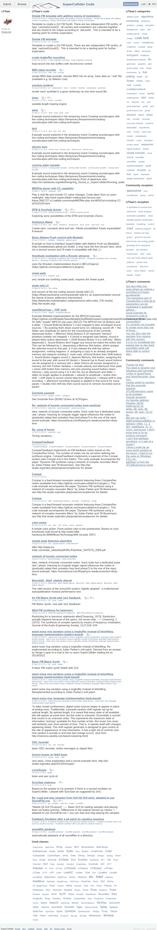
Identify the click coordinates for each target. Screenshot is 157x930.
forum (39, 929)
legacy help (59, 929)
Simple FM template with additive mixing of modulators (66, 16)
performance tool (134, 110)
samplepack (141, 136)
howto (149, 68)
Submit (7, 4)
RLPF (62, 894)
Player (77, 890)
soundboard (132, 195)
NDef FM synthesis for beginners (52, 610)
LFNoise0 (70, 868)
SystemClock (84, 911)
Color (108, 851)
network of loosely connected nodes (54, 556)
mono (142, 93)
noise (151, 97)
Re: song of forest (43, 429)
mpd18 (150, 93)
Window (108, 915)
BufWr (61, 851)
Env (73, 859)
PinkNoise (38, 890)
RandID (79, 894)
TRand (113, 911)
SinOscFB (114, 903)
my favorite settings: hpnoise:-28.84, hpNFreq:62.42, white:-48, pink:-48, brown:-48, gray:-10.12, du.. (139, 407)
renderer (149, 123)
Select (44, 903)
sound (130, 157)
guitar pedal (132, 68)
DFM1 (65, 855)
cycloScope (39, 770)
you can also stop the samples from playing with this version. (138, 336)
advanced (131, 211)
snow (149, 153)
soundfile (140, 157)
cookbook (131, 47)
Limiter (79, 872)
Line (87, 872)
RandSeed (91, 894)
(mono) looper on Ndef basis (49, 754)
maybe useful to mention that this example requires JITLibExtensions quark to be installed (140, 388)
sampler (130, 140)
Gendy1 (60, 864)
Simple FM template (44, 39)
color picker (39, 522)
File (109, 859)
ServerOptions (87, 903)
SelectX (53, 902)
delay (149, 47)
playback (131, 114)
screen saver (133, 144)
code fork (142, 38)
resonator (132, 127)
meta (147, 81)
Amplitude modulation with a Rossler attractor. (61, 255)
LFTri (44, 872)
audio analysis (144, 211)
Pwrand (36, 894)
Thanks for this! (135, 364)
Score (35, 903)
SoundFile (57, 907)
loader (140, 76)
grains (129, 237)
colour (136, 42)
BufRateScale (40, 851)
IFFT (109, 864)
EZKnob (52, 859)
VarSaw (83, 915)
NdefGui (109, 877)
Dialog (110, 855)
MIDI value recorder (44, 70)
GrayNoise (81, 864)
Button (85, 851)
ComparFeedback (43, 442)
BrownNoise (87, 847)
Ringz (47, 898)
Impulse (38, 868)
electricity (146, 51)
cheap (129, 38)
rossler (130, 136)
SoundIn (69, 907)
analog (140, 25)
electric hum (39, 146)
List (94, 872)
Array (59, 847)
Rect (114, 894)
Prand (85, 890)
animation (149, 25)
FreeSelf (37, 864)
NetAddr (51, 881)
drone (129, 51)
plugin (150, 114)
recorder (146, 119)
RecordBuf (103, 894)
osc (143, 102)
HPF (102, 864)
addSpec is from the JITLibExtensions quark (139, 463)
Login (143, 4)
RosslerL (57, 898)
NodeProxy (62, 881)
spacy (143, 195)
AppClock (49, 847)
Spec (79, 907)
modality (137, 85)
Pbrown (77, 886)
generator (131, 64)
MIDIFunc (62, 877)
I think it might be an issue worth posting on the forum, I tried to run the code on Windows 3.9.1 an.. (139, 453)
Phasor (108, 885)
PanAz (60, 886)
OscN (95, 881)
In (46, 868)
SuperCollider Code (78, 4)
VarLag (73, 915)
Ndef (99, 877)
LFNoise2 (96, 868)
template (141, 170)
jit (139, 72)
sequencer (147, 144)
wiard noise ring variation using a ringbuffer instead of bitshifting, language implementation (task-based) (73, 675)
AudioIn (68, 847)
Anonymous (131, 3)
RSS (152, 4)
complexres (148, 42)
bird (149, 29)
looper (130, 80)
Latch (58, 872)
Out (102, 881)
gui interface (142, 249)
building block (133, 34)
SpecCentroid (91, 907)
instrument (132, 72)
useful (151, 195)
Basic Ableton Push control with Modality (57, 237)
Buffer (70, 851)
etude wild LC (40, 285)
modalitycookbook (136, 89)
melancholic (132, 254)
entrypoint (132, 55)
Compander (39, 855)
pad (148, 102)
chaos (144, 34)
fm (149, 59)
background (132, 29)
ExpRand (94, 860)
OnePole (85, 881)
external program (143, 228)
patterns (130, 262)
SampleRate (79, 898)
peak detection (133, 106)
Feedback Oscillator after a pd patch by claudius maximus (68, 819)
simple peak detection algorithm (52, 541)
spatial (142, 161)
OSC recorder (40, 742)
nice (145, 191)
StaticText (38, 911)
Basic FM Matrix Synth (46, 661)
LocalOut (37, 877)
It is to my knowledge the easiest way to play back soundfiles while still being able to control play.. (140, 348)
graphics (142, 64)
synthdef (131, 170)
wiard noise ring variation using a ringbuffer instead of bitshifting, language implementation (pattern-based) (73, 633)
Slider (36, 907)
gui (149, 64)
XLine (35, 920)
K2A (51, 868)
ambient (130, 25)
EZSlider (64, 859)
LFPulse (108, 868)
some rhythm (140, 271)
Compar (37, 474)
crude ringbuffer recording (48, 57)
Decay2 (91, 855)
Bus (77, 851)
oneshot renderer (42, 85)
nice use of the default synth (140, 258)
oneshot (135, 102)
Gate (52, 864)
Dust (35, 860)
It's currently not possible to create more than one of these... (140, 327)
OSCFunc (74, 881)
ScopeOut (98, 898)
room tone (146, 132)
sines (129, 271)
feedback (145, 55)
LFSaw (36, 872)
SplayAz (114, 907)
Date (73, 855)
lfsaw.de (6, 32)
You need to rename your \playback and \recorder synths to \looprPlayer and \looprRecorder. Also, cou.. (140, 373)
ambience (145, 21)
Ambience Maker (42, 222)
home (17, 929)
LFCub (59, 868)
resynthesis (144, 127)
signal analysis (133, 149)
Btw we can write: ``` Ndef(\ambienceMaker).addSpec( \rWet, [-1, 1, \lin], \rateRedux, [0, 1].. (140, 422)
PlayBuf (68, 890)
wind (149, 178)
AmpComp (38, 847)
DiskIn (118, 855)
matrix (139, 81)
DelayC (100, 855)
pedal (145, 106)
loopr (35, 97)
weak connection (135, 178)
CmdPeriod (97, 851)
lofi (146, 76)
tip (149, 170)
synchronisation (135, 165)
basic (142, 29)
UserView (53, 915)
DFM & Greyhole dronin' (47, 209)
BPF (76, 847)
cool (130, 228)
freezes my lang (141, 233)
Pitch (48, 890)
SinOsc (102, 902)
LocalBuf (102, 872)
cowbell (141, 47)
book (69, 929)
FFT (103, 860)
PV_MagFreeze (40, 886)
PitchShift (57, 890)
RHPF (54, 894)
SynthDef (70, 911)
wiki (46, 929)
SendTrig (65, 903)
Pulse (113, 889)
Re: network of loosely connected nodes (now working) (66, 405)
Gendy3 (70, 864)
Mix (91, 877)
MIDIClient (49, 877)
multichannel (133, 98)
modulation (132, 93)
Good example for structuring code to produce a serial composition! (137, 317)
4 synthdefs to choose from (139, 207)
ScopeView (111, 898)
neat (149, 254)
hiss (142, 68)
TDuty (104, 911)
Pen (92, 886)
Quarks (45, 894)
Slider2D (45, 907)
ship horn (144, 266)
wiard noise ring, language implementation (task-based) (66, 698)
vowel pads (39, 273)
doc (24, 929)
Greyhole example (43, 393)
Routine (67, 898)
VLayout (64, 915)
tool (129, 174)
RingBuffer (38, 898)
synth (148, 165)
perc (152, 106)
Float (115, 860)
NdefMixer (39, 881)
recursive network (135, 123)
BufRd (52, 851)
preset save (142, 262)
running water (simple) (46, 165)
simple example (136, 153)
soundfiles (131, 161)
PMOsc (110, 881)
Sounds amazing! (136, 397)
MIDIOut (82, 877)
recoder (136, 119)
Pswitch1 (103, 890)
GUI (45, 864)
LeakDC (68, 872)
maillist (31, 929)
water (135, 174)
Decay (81, 855)
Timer (43, 915)
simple (146, 149)
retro (129, 132)
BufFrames (102, 847)
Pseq (93, 889)
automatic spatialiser (136, 216)
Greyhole (93, 864)
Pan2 (52, 885)
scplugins (148, 140)
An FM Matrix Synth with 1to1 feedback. (56, 597)
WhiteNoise (95, 915)
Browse (22, 4)
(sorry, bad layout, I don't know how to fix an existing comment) (140, 432)
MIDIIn (72, 877)
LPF (52, 872)
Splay (103, 907)
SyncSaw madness (43, 782)
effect (137, 51)
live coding (53, 288)
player (141, 115)
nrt (128, 102)
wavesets (145, 174)
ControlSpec (53, 855)
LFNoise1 (83, 868)
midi (129, 85)
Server (75, 903)
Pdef (86, 886)
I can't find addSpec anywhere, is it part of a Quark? (139, 441)
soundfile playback (43, 829)
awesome (134, 190)
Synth (59, 911)
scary (139, 140)
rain (128, 119)
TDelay (95, 911)
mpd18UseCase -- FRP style (49, 309)
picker (147, 110)
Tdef (35, 915)
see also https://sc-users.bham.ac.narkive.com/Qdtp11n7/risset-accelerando (140, 291)
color (129, 42)
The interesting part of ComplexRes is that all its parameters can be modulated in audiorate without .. (140, 304)
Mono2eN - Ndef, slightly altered (52, 580)
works (137, 275)
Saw (90, 898)
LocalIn (113, 872)
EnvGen (82, 859)
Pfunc (99, 886)
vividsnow (150, 929)
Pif (115, 886)
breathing (141, 224)
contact (136, 929)
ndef (143, 97)
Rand (71, 894)
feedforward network (136, 59)
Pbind (69, 885)
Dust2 (42, 859)
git (51, 929)
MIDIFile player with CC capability (53, 188)
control (151, 224)
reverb (136, 132)
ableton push (133, 17)
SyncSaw (49, 911)
